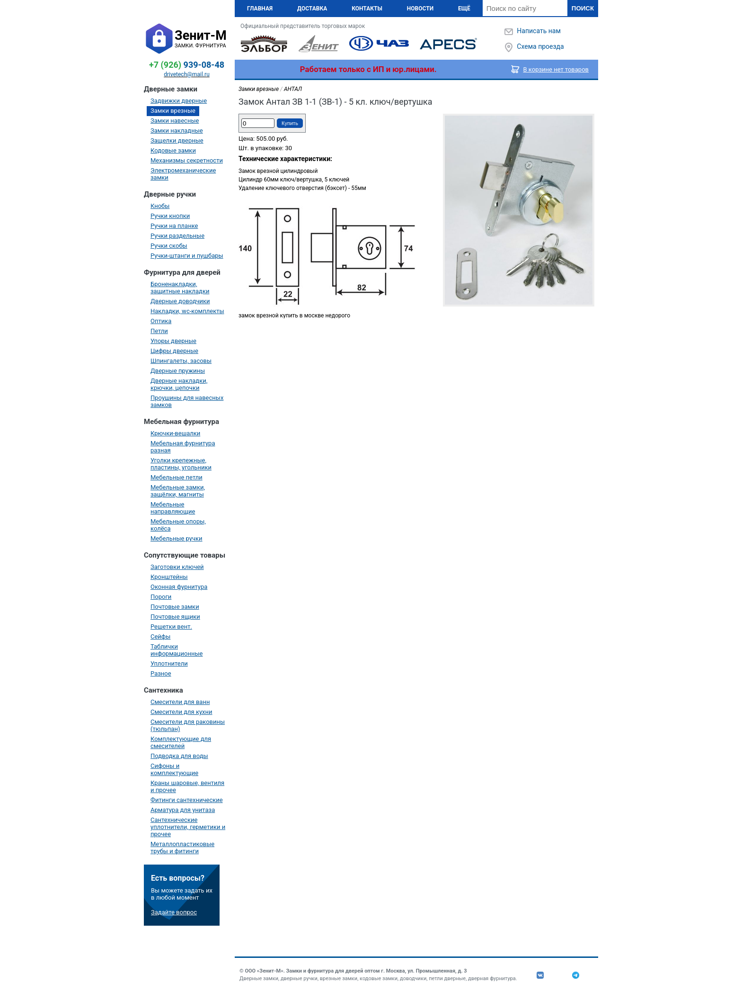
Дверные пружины (177, 370)
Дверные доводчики (180, 301)
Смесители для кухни (181, 711)
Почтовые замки (174, 606)
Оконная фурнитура (178, 586)
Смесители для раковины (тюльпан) (187, 725)
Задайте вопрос (174, 912)
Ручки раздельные (177, 235)
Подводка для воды (179, 755)
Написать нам (538, 31)
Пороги (160, 596)
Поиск (583, 8)
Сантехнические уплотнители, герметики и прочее (187, 827)
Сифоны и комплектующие (174, 769)
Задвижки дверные (178, 100)
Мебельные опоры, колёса (178, 525)
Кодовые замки (173, 150)
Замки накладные (176, 130)
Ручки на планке (174, 225)
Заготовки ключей (177, 566)
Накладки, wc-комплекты (187, 311)
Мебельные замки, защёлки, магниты (177, 491)
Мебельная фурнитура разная (182, 447)
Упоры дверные (173, 340)
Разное (160, 673)
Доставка (312, 8)
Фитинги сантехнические (186, 799)
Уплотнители (169, 663)
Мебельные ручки (176, 538)
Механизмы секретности (186, 160)
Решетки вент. (171, 626)
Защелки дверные (176, 140)
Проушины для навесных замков (186, 401)
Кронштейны (169, 576)
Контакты (367, 8)
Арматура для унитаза (182, 809)
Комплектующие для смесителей (180, 742)
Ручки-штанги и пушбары (186, 255)
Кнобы (159, 205)
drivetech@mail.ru (187, 74)
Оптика (160, 321)
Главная (260, 8)
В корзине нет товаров (556, 69)
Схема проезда (540, 46)
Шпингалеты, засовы (181, 360)
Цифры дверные (174, 350)
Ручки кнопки (170, 215)
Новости (420, 8)
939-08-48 (186, 65)
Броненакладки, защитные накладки (179, 287)
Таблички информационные (176, 650)
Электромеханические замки (183, 174)
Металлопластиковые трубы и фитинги (182, 847)
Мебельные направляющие (172, 508)
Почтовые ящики (175, 616)
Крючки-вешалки (175, 433)
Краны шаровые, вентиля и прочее (187, 786)
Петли (159, 330)
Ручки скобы (168, 245)
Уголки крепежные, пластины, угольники (181, 464)
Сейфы (160, 636)
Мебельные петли (176, 477)
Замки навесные (174, 120)
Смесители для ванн (180, 701)
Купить (290, 123)
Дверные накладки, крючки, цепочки (178, 384)
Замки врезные (172, 110)
